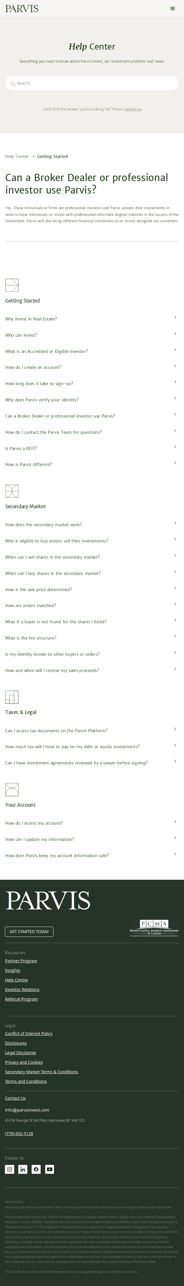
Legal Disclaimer (20, 1052)
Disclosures (16, 1043)
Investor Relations (22, 989)
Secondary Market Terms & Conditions (41, 1071)
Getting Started (52, 156)
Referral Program (21, 999)
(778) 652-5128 (19, 1133)
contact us (132, 109)
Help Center (17, 156)
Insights (12, 970)
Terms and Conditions (26, 1081)
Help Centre (16, 980)
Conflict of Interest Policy (28, 1033)
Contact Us (15, 1098)
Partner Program (21, 960)
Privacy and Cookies (24, 1062)
